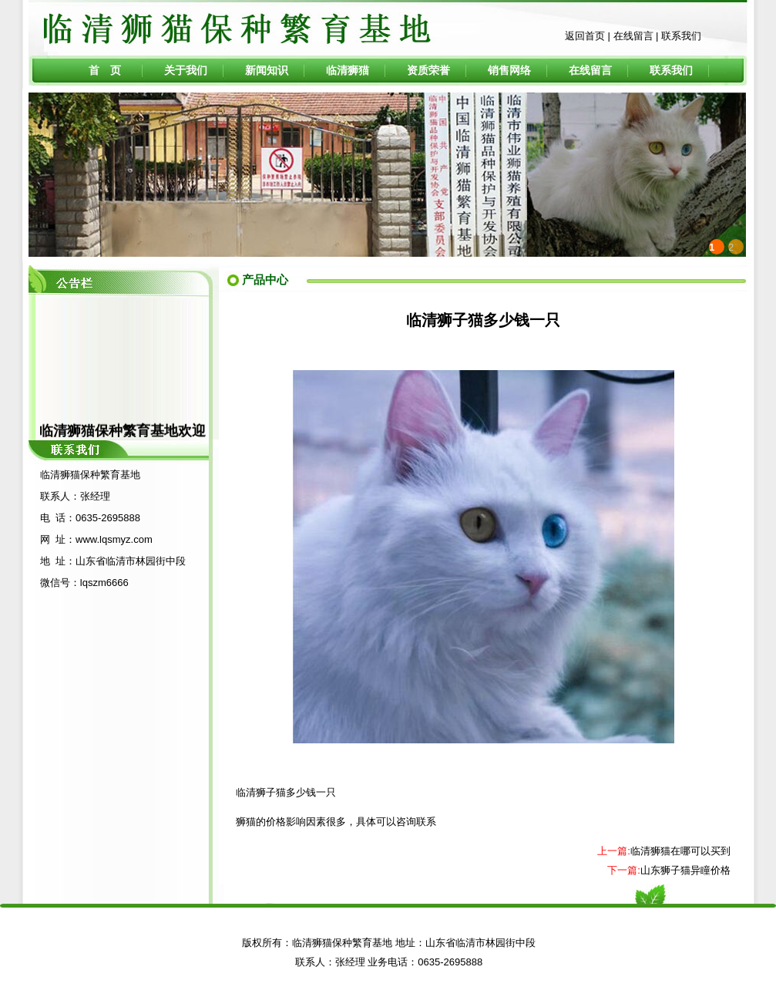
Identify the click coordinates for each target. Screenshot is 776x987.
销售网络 (509, 70)
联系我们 (681, 36)
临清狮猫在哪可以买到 (680, 851)
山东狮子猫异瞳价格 (685, 870)
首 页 (105, 70)
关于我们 (185, 70)
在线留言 (633, 36)
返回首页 (585, 36)
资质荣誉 (428, 70)
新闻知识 (266, 70)
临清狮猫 (347, 70)
